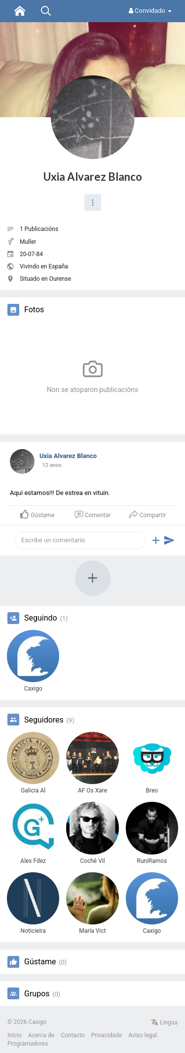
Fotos (34, 309)
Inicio (14, 1035)
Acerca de (41, 1035)
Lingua (164, 1022)
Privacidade (106, 1035)
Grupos (37, 993)
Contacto (73, 1035)
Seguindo (40, 618)
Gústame (40, 961)
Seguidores (44, 720)
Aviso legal (142, 1035)
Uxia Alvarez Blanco (92, 176)
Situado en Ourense (45, 278)
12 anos (51, 465)
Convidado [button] (150, 10)
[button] (92, 202)
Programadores (27, 1043)
